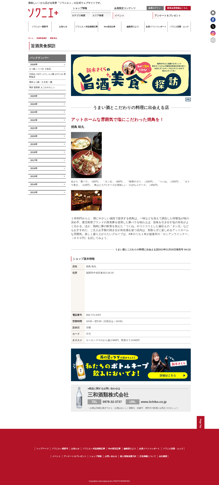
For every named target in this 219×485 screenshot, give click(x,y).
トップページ (42, 448)
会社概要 (163, 456)
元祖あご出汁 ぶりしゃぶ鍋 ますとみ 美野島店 (47, 75)
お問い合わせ (111, 456)
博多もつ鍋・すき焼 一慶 (40, 82)
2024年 (33, 104)
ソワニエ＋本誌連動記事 (93, 448)
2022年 (33, 120)
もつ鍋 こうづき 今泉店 (40, 69)
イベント (119, 15)
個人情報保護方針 (128, 456)
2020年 (33, 136)
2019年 (33, 144)
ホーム (30, 38)
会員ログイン (154, 8)
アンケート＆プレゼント (167, 15)
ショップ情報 (80, 8)
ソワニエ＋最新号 (60, 448)
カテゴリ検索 (78, 15)
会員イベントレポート (149, 448)
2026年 (33, 64)
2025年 (33, 96)
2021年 (33, 128)
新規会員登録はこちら (177, 8)
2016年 (33, 168)
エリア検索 (98, 15)
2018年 (33, 152)
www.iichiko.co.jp (153, 402)
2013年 (33, 192)
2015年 (33, 176)
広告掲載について (147, 456)
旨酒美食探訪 (41, 38)
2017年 (33, 160)
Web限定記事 (114, 448)
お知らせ (75, 448)
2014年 (33, 184)
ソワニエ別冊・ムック (173, 448)
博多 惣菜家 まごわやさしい (42, 87)
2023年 (33, 112)
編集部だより (130, 448)
